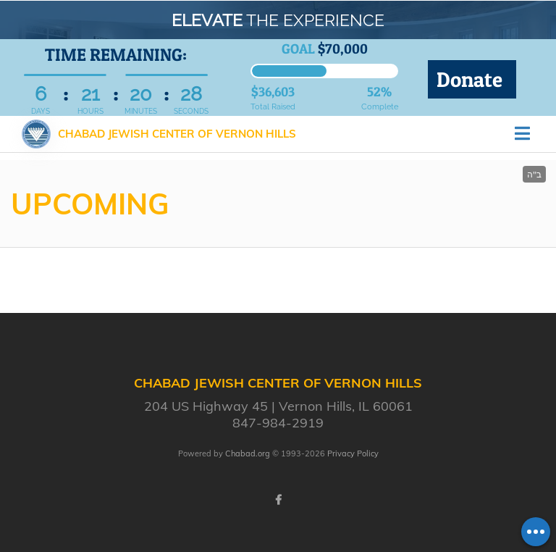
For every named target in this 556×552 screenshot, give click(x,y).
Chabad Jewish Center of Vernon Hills (177, 134)
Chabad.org (247, 453)
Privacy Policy (353, 453)
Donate (472, 79)
